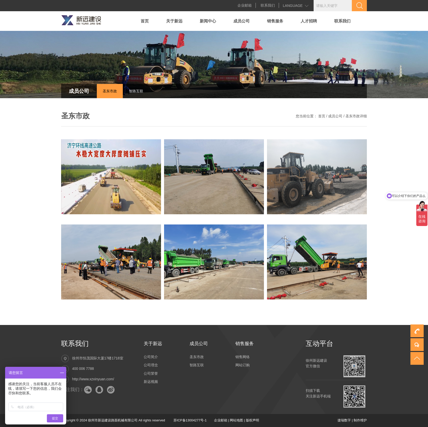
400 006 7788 (83, 369)
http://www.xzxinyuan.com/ (93, 379)
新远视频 (151, 382)
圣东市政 (110, 91)
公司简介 (151, 357)
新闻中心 (208, 21)
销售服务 (275, 21)
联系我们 (268, 5)
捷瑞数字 (344, 420)
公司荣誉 (151, 373)
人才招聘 (309, 21)
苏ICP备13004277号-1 (190, 420)
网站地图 (236, 420)
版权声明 (252, 420)
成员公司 (241, 21)
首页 (145, 21)
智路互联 (136, 91)
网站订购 (242, 365)
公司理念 (151, 365)
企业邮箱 (244, 5)
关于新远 (174, 21)
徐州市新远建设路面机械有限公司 (113, 420)
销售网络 (242, 357)
